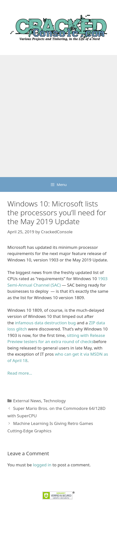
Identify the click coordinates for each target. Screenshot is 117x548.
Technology (54, 400)
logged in (42, 465)
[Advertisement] (58, 116)
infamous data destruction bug (45, 323)
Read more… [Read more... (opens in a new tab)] (19, 373)
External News (27, 400)
